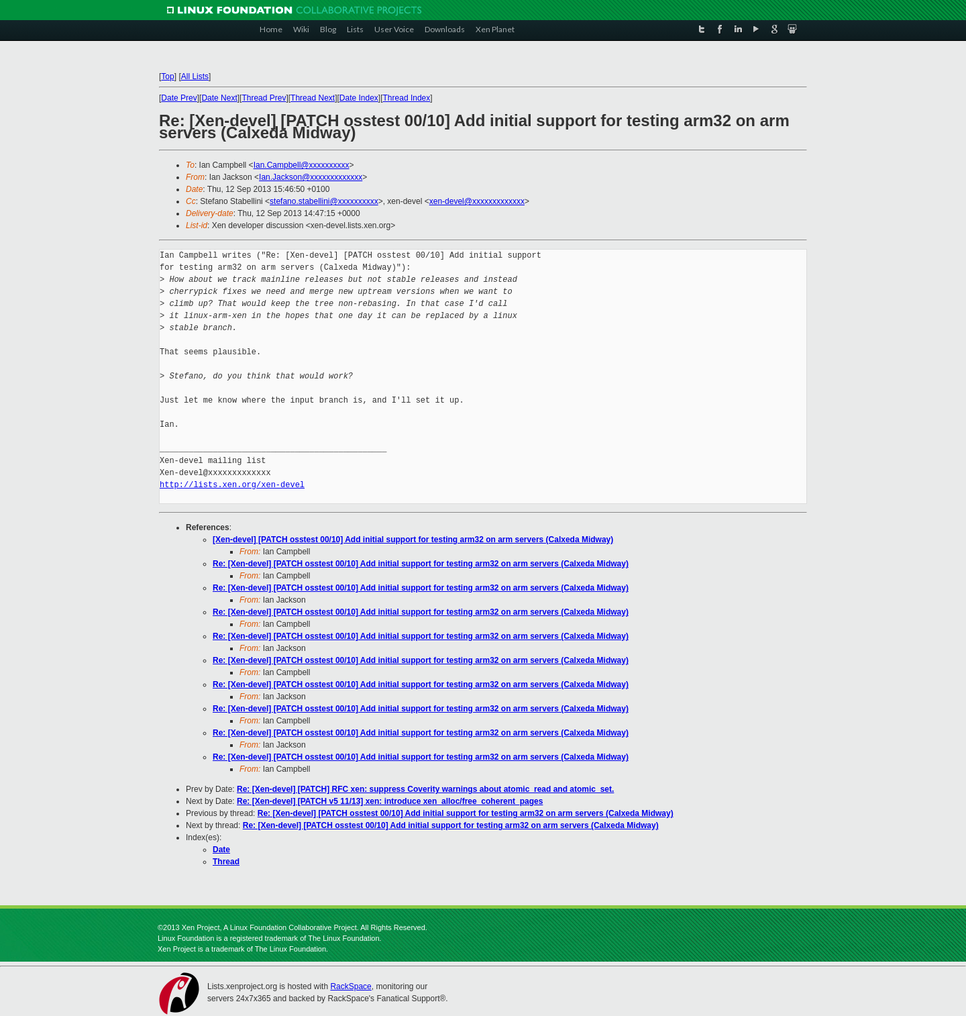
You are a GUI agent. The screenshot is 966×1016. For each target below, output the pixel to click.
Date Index (358, 98)
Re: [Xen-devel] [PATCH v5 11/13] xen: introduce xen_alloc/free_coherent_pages (390, 801)
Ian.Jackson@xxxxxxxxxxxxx (310, 177)
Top (167, 76)
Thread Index (407, 98)
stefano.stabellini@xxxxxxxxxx (324, 201)
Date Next (219, 98)
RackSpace (350, 986)
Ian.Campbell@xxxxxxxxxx (302, 165)
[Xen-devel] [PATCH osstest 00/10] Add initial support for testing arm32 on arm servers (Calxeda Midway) (413, 539)
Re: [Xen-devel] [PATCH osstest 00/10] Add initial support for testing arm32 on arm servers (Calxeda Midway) (421, 563)
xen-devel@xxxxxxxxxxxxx (477, 201)
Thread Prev (263, 98)
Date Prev (179, 98)
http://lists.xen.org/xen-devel (232, 485)
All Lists (195, 76)
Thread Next (312, 98)
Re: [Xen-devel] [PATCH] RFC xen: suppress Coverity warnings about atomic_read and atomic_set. (425, 789)
